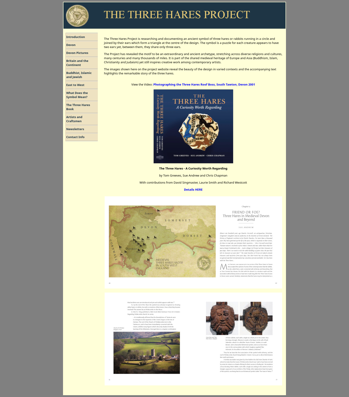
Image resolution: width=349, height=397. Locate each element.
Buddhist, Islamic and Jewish (79, 75)
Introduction (75, 37)
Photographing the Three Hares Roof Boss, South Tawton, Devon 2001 (204, 84)
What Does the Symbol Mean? (77, 95)
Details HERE (193, 189)
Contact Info (75, 137)
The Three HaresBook (78, 107)
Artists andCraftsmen (74, 119)
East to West (75, 85)
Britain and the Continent (77, 63)
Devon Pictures (77, 53)
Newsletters (75, 129)
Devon (71, 45)
